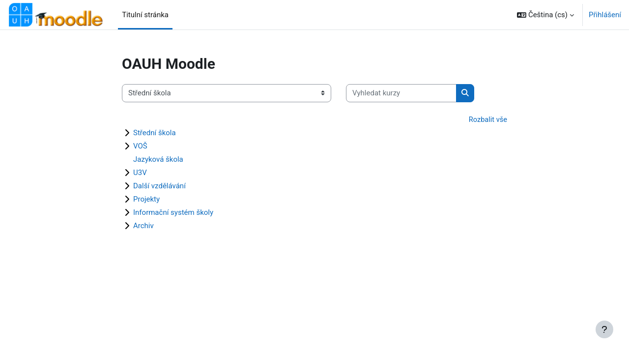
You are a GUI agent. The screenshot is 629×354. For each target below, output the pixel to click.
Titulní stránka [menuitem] (145, 14)
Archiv (143, 226)
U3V (140, 173)
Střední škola (154, 133)
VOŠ (140, 146)
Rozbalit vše (487, 120)
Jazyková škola (158, 159)
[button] (545, 15)
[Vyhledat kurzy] (401, 93)
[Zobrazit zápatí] (604, 329)
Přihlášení (605, 14)
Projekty (146, 199)
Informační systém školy (173, 212)
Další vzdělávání (159, 186)
